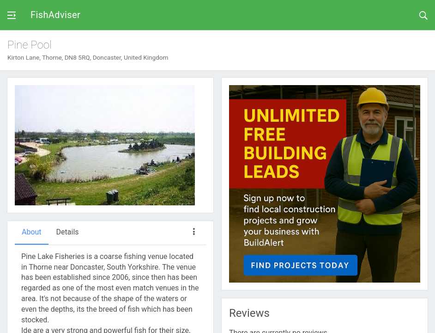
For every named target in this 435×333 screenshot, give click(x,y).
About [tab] (32, 232)
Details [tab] (67, 232)
